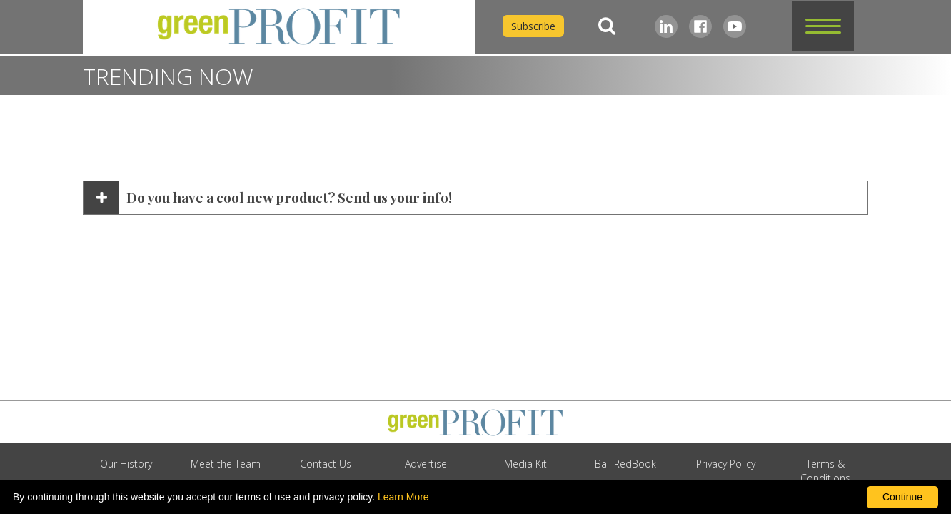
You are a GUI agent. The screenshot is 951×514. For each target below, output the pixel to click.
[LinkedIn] (666, 26)
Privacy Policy (725, 463)
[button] (823, 26)
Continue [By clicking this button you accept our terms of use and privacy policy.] (902, 497)
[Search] (606, 26)
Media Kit (525, 463)
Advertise (426, 463)
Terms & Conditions (825, 471)
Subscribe (533, 26)
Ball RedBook (625, 463)
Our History (126, 463)
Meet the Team (226, 463)
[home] (279, 26)
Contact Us (325, 463)
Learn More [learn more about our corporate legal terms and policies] (403, 497)
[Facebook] (700, 26)
